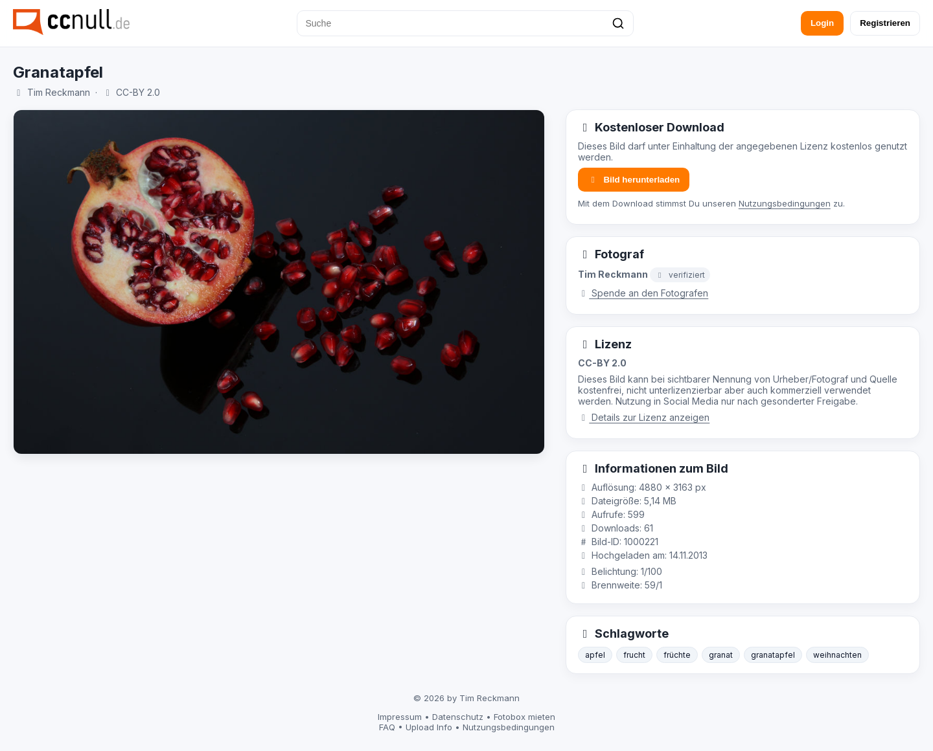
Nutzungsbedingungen (785, 203)
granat (721, 655)
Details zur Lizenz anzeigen (644, 417)
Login (822, 23)
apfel (595, 655)
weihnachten (837, 655)
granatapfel (773, 655)
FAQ (387, 727)
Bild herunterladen (634, 180)
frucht (634, 655)
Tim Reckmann (58, 92)
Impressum (400, 717)
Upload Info (429, 727)
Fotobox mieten (524, 717)
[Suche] (465, 23)
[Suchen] (618, 23)
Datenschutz (457, 717)
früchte (677, 655)
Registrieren (885, 23)
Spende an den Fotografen (643, 292)
